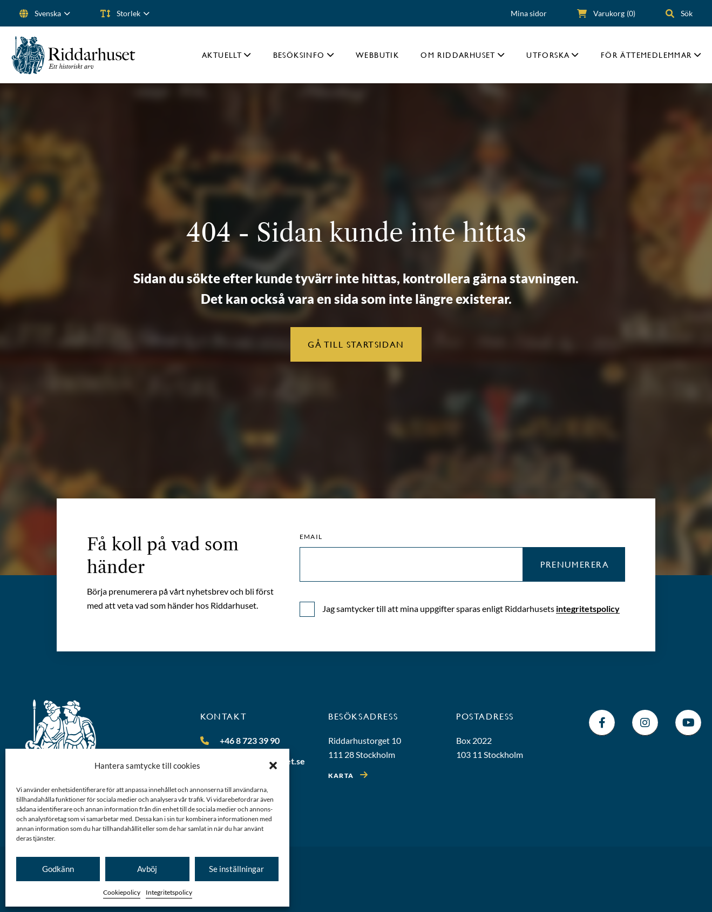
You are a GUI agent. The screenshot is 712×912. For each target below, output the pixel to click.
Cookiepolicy (121, 892)
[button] (273, 765)
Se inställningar (236, 869)
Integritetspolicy (169, 892)
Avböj (147, 869)
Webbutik (377, 55)
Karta (341, 775)
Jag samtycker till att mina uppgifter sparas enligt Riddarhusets (471, 608)
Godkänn (58, 869)
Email (311, 537)
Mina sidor (529, 13)
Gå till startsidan (356, 344)
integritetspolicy (588, 608)
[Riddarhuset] (74, 55)
